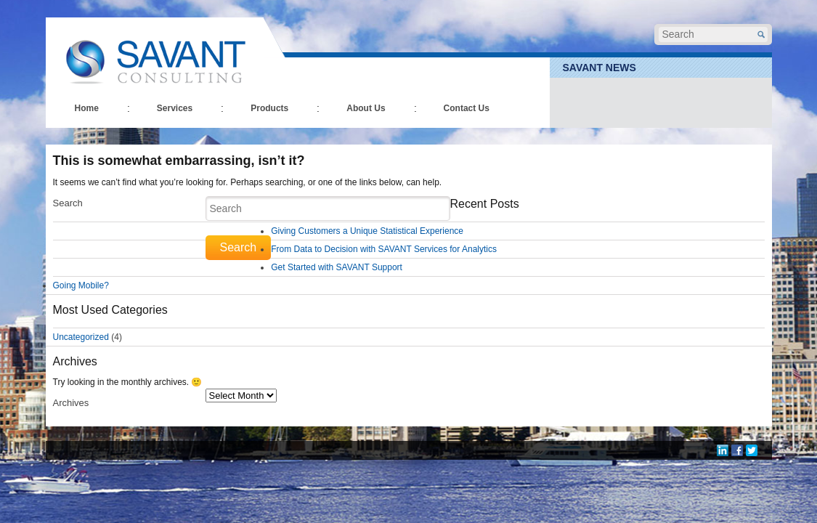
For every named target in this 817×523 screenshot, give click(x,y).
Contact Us (466, 108)
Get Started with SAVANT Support (336, 267)
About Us (365, 108)
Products (269, 108)
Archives (71, 402)
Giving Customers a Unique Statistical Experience (367, 231)
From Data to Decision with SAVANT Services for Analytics (384, 249)
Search (68, 203)
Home (87, 108)
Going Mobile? (81, 285)
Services (174, 108)
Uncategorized (81, 337)
